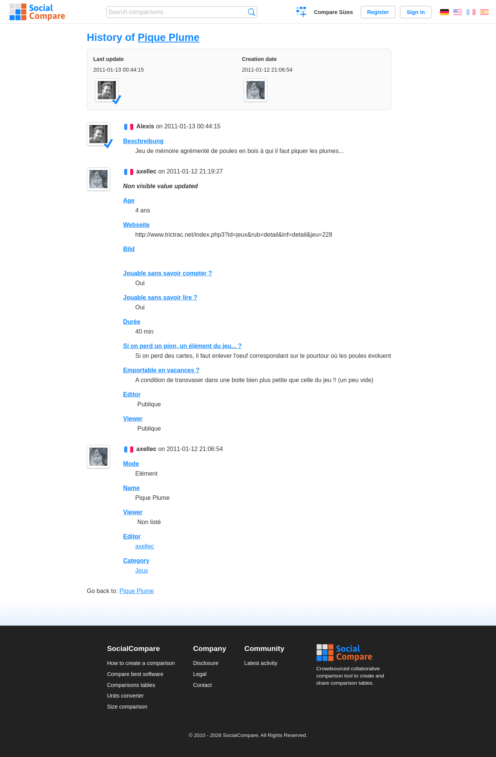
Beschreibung (143, 141)
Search (251, 12)
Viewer (132, 418)
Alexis (145, 126)
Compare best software (135, 674)
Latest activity (260, 663)
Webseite (136, 225)
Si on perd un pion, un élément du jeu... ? (182, 346)
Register (378, 12)
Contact (202, 685)
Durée (131, 321)
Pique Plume (169, 37)
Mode (131, 463)
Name (131, 488)
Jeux (141, 570)
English (457, 12)
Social (352, 653)
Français (471, 12)
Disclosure (205, 663)
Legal (199, 674)
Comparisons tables (131, 685)
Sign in (416, 12)
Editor (131, 394)
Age (128, 200)
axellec (146, 171)
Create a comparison (301, 13)
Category (136, 560)
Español (484, 12)
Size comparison (127, 707)
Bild (128, 249)
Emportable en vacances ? (161, 370)
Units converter (125, 696)
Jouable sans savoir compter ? (167, 273)
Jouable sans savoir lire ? (160, 297)
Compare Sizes (333, 12)
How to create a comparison (141, 663)
